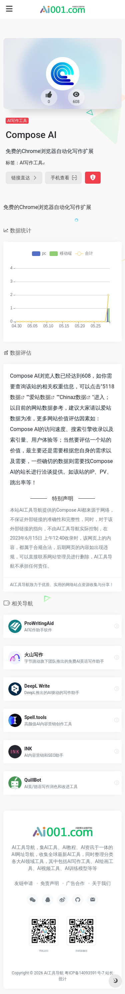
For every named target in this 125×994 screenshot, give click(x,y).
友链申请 (23, 883)
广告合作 (75, 883)
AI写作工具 (17, 120)
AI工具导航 (54, 973)
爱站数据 (40, 397)
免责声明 (49, 883)
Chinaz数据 (73, 397)
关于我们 (101, 883)
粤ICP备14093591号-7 (84, 973)
